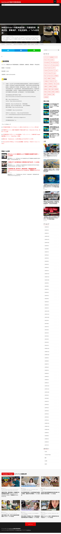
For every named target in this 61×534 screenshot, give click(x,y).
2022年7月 (47, 289)
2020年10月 (47, 354)
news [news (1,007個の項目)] (56, 71)
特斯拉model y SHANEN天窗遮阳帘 (12, 39)
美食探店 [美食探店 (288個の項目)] (57, 92)
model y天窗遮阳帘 (6, 38)
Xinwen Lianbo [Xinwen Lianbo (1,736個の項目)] (50, 76)
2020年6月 (47, 366)
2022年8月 (47, 286)
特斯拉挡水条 (34, 40)
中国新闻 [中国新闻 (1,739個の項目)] (48, 79)
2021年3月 (47, 338)
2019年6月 (47, 403)
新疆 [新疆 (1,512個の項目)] (49, 90)
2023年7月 (47, 252)
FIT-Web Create (18, 531)
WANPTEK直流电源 (24, 513)
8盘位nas (6, 512)
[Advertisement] (31, 16)
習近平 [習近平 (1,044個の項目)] (45, 95)
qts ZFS (12, 512)
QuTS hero (15, 512)
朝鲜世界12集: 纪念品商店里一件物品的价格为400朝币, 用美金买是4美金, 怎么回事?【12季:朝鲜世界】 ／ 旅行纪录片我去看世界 (51, 203)
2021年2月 (47, 341)
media (46, 450)
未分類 (46, 190)
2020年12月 (47, 348)
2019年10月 (47, 391)
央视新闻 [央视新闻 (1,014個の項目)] (50, 87)
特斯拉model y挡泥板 (31, 39)
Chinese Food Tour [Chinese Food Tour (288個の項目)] (47, 66)
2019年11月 (47, 388)
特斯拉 (35, 38)
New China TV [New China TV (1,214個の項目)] (51, 71)
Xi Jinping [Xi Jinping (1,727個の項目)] (49, 74)
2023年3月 (47, 265)
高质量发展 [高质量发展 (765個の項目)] (46, 98)
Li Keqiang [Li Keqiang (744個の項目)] (46, 71)
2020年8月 (47, 360)
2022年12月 (47, 274)
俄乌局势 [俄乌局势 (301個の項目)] (50, 84)
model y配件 (16, 38)
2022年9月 (47, 283)
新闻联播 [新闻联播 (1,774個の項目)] (56, 90)
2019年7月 (47, 400)
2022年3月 (47, 301)
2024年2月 (47, 231)
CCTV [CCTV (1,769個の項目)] (45, 58)
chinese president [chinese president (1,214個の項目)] (55, 66)
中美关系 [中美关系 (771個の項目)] (51, 82)
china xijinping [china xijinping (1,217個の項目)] (46, 63)
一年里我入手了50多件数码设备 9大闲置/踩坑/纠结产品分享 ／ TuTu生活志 (23, 163)
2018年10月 (47, 428)
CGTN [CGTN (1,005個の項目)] (56, 58)
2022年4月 (47, 298)
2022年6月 (47, 292)
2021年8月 (47, 323)
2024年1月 (47, 234)
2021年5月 (47, 332)
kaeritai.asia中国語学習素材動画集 (15, 529)
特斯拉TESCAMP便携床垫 (13, 40)
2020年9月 (47, 357)
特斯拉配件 (6, 41)
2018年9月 (47, 431)
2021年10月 (47, 317)
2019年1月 (47, 418)
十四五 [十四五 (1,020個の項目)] (54, 84)
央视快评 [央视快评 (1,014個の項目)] (45, 87)
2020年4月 (47, 372)
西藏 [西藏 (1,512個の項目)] (53, 95)
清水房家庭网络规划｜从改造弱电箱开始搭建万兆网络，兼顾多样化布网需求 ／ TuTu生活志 (30, 492)
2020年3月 (47, 375)
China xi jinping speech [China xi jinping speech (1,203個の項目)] (54, 63)
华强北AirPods (54, 512)
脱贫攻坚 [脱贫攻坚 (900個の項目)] (49, 95)
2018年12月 (47, 422)
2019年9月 (47, 394)
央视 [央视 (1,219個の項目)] (58, 84)
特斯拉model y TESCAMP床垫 (23, 39)
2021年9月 (47, 320)
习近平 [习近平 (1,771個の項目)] (55, 82)
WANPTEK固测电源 (35, 512)
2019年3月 (47, 412)
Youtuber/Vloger (10, 37)
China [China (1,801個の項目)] (45, 60)
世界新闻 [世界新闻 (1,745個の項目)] (56, 76)
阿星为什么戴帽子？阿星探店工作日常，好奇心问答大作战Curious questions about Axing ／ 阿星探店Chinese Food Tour (51, 156)
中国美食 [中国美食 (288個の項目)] (53, 79)
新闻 (45, 456)
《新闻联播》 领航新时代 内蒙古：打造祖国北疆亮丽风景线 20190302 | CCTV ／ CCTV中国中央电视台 (51, 171)
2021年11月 (47, 314)
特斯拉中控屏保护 (28, 40)
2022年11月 (47, 277)
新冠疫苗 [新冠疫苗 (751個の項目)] (54, 87)
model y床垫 (12, 38)
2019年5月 (47, 406)
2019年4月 (47, 409)
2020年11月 (47, 351)
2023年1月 (47, 271)
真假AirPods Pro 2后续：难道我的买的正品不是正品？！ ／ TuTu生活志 (50, 516)
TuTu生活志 (32, 38)
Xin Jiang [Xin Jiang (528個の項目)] (53, 74)
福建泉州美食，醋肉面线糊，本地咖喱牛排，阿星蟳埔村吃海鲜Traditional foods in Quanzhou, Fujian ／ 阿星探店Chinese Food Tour (11, 493)
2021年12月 (47, 311)
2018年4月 (47, 440)
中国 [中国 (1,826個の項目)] (45, 79)
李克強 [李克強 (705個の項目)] (45, 92)
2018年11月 (47, 425)
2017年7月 (47, 443)
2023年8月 (47, 249)
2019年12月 (47, 385)
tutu (25, 38)
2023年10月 (47, 243)
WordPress (29, 531)
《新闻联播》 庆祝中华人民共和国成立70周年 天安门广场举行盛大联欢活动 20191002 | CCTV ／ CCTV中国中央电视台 (51, 219)
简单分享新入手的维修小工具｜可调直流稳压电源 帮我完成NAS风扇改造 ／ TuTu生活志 (30, 517)
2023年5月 (47, 258)
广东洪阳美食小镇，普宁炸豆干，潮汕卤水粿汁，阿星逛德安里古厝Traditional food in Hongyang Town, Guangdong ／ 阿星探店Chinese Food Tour (24, 171)
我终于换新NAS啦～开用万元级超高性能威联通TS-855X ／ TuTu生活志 (10, 515)
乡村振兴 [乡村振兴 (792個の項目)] (45, 84)
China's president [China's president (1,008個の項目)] (51, 60)
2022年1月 (47, 308)
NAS (9, 512)
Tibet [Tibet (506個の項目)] (45, 74)
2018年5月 (47, 437)
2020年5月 (47, 369)
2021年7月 (47, 326)
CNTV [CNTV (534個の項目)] (54, 68)
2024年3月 (47, 228)
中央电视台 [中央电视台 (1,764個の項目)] (46, 82)
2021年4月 (47, 335)
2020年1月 (47, 382)
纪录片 (46, 206)
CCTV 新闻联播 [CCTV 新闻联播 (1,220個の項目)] (50, 58)
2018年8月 (47, 434)
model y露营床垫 (21, 38)
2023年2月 (47, 268)
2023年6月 (47, 255)
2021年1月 (47, 345)
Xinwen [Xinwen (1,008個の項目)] (45, 76)
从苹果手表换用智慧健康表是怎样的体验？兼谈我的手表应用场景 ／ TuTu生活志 (50, 492)
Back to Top (30, 525)
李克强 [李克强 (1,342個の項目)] (49, 92)
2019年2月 (47, 415)
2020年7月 (47, 363)
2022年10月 (47, 280)
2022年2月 (47, 305)
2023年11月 (47, 240)
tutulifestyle (28, 38)
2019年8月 (47, 397)
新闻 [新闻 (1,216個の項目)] (52, 90)
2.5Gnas (4, 512)
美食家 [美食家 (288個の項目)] (53, 92)
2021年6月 (47, 329)
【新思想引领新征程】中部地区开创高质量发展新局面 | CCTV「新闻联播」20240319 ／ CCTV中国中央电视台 (54, 130)
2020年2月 (47, 378)
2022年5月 (47, 295)
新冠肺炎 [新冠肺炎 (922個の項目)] (45, 90)
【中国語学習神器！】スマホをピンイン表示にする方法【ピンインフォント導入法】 (21, 128)
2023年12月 (47, 237)
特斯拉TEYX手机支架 (21, 40)
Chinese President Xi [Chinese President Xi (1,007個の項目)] (47, 68)
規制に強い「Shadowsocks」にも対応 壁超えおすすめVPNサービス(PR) (18, 140)
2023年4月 (47, 261)
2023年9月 (47, 246)
